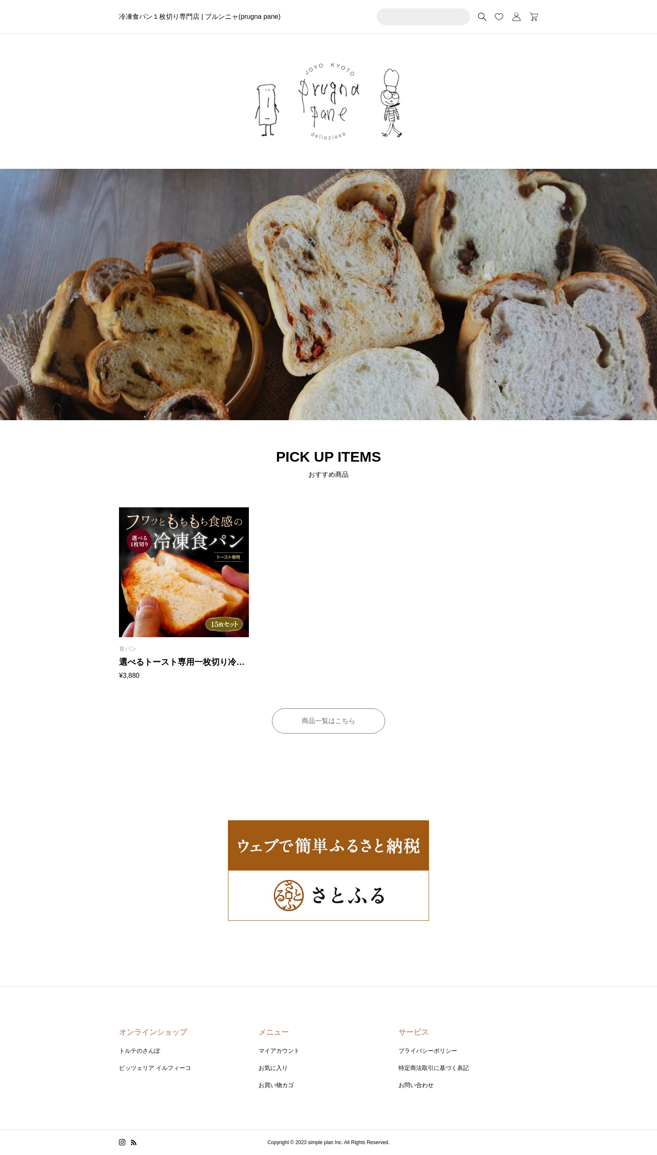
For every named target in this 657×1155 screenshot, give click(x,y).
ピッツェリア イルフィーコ (155, 1068)
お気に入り (273, 1068)
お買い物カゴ (276, 1085)
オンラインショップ (153, 1032)
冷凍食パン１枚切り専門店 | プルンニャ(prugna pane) (200, 16)
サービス (413, 1032)
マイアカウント (279, 1050)
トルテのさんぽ (139, 1050)
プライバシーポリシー (427, 1050)
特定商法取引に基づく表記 (433, 1068)
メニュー (274, 1032)
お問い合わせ (416, 1085)
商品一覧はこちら (328, 720)
